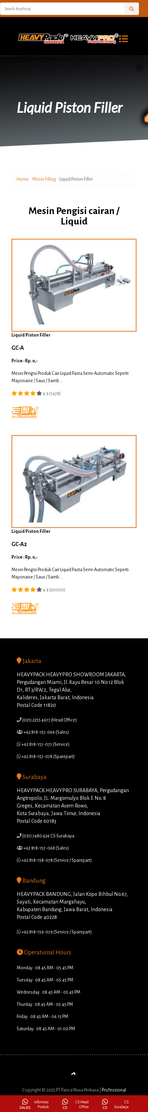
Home (23, 179)
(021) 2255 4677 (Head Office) (49, 720)
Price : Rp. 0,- (24, 360)
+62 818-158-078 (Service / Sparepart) (56, 860)
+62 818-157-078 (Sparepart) (48, 756)
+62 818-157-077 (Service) (45, 744)
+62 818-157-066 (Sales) (46, 732)
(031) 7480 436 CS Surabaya (48, 836)
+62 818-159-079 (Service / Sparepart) (56, 932)
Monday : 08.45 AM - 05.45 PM (45, 967)
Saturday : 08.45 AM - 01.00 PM (46, 1028)
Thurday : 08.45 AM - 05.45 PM (45, 1004)
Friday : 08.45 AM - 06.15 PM (42, 1016)
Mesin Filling (44, 179)
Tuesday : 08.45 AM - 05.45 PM (45, 980)
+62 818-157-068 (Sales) (46, 848)
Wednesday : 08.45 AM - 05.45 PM (48, 992)
